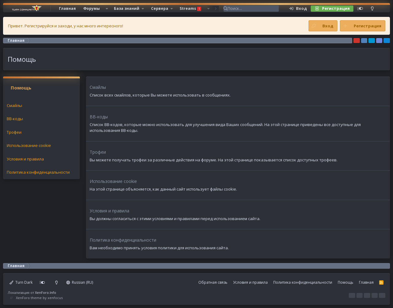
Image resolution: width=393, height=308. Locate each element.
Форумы (91, 8)
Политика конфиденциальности (38, 172)
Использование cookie (29, 145)
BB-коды (15, 118)
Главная (67, 8)
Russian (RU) (79, 282)
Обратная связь (213, 282)
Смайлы (14, 105)
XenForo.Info (45, 292)
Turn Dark (21, 282)
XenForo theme (29, 297)
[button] (106, 8)
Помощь (345, 282)
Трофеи (14, 132)
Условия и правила (25, 159)
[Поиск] (253, 9)
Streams (190, 8)
